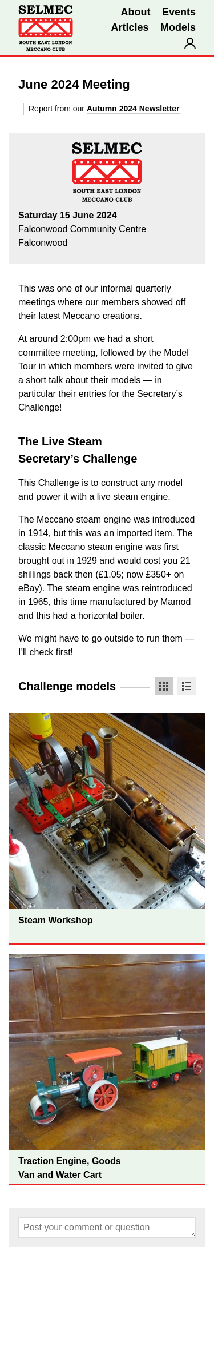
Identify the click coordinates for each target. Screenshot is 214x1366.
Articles (129, 27)
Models (178, 27)
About (136, 12)
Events (179, 12)
